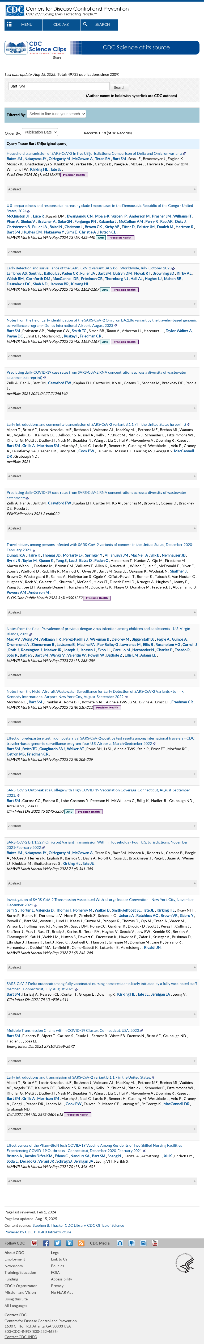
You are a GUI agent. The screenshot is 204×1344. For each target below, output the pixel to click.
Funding (11, 1278)
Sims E (71, 231)
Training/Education (20, 1272)
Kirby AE (111, 226)
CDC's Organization (21, 1285)
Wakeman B (99, 638)
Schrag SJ (64, 1160)
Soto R (12, 654)
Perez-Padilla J (75, 638)
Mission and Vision (20, 1291)
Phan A (13, 221)
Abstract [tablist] (14, 188)
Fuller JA (39, 226)
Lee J (73, 560)
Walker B (102, 909)
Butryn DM (122, 272)
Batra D (85, 560)
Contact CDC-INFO (21, 1336)
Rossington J (31, 649)
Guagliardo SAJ (52, 748)
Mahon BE (172, 278)
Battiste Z (114, 654)
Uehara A (126, 915)
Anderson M (139, 215)
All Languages (16, 1305)
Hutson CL (107, 231)
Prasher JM (161, 215)
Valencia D (45, 909)
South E (35, 272)
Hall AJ (136, 278)
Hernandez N (143, 649)
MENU (26, 25)
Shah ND (40, 283)
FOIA (55, 1272)
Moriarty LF (73, 554)
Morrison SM (48, 445)
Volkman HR (50, 638)
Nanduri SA (80, 1155)
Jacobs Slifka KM (38, 1155)
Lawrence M (130, 644)
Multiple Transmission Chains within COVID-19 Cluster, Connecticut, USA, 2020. (73, 1030)
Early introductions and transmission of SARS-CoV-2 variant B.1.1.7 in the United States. (79, 1076)
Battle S (26, 654)
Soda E (12, 1160)
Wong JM (30, 638)
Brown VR (168, 915)
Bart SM (119, 158)
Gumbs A (179, 638)
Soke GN (65, 221)
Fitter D (128, 226)
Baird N (55, 226)
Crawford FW (59, 382)
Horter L (26, 909)
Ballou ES (51, 272)
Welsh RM (15, 278)
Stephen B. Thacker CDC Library (59, 1224)
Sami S (12, 909)
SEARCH (102, 25)
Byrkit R (13, 560)
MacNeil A (139, 554)
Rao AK (166, 221)
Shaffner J (178, 570)
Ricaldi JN (152, 947)
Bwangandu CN (80, 215)
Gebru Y (186, 915)
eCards (144, 1244)
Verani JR (46, 1160)
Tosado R (182, 649)
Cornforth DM (38, 278)
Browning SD (163, 272)
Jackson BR (59, 283)
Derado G (28, 1160)
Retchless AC (147, 915)
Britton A (14, 1155)
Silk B (154, 554)
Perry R (151, 221)
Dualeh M (165, 226)
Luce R (38, 215)
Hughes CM (32, 231)
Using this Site (16, 1298)
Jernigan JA (160, 993)
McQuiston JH (19, 215)
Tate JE (55, 168)
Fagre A (163, 638)
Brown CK (93, 226)
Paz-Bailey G (107, 644)
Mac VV (13, 638)
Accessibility (61, 1278)
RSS (80, 1244)
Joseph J (71, 649)
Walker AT (75, 748)
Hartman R (184, 226)
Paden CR (70, 272)
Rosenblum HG (167, 644)
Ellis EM (131, 654)
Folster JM (146, 226)
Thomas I (63, 909)
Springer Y (93, 554)
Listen (120, 1244)
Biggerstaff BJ (142, 638)
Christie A (87, 231)
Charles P (164, 649)
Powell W (96, 654)
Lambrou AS (17, 272)
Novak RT (142, 272)
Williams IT (182, 215)
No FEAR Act (62, 1291)
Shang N (114, 1155)
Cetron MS (15, 753)
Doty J (180, 221)
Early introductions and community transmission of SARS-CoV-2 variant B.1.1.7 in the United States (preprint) (96, 423)
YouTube (157, 1244)
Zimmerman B (42, 644)
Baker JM (14, 158)
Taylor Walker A (179, 330)
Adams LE (148, 654)
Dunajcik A (16, 554)
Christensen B (18, 226)
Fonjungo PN (85, 221)
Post (69, 1244)
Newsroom (14, 1265)
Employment (15, 1258)
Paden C (101, 560)
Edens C (61, 1155)
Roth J (13, 649)
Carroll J (189, 644)
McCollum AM (131, 221)
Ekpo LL (103, 649)
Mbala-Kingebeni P (111, 215)
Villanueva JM (116, 554)
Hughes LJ (153, 278)
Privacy (57, 1285)
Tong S (61, 560)
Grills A (28, 445)
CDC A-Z (61, 25)
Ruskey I (70, 335)
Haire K (33, 554)
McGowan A (82, 158)
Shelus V (28, 221)
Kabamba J (107, 221)
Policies (57, 1265)
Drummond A (18, 644)
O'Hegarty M (59, 158)
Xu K (168, 1155)
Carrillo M (121, 649)
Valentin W (76, 654)
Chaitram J (73, 226)
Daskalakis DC (19, 283)
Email (34, 1244)
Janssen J (87, 649)
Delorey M (120, 638)
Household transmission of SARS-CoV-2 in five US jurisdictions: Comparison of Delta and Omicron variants (94, 153)
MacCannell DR (66, 278)
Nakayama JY (35, 158)
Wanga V (57, 654)
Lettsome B (66, 644)
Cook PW (86, 450)
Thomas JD (51, 554)
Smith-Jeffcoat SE (126, 909)
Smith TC (79, 330)
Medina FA (86, 644)
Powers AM (16, 592)
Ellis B (148, 644)
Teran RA (102, 158)
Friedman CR (92, 278)
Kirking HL (39, 168)
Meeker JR (52, 649)
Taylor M (29, 560)
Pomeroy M (82, 909)
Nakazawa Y (54, 231)
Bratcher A (46, 221)
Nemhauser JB (173, 554)
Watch (132, 1244)
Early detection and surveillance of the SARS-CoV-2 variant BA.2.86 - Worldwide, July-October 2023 (89, 267)
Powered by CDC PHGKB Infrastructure (38, 1231)
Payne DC (15, 335)
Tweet (58, 1244)
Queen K (46, 560)
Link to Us (59, 1258)
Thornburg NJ (116, 278)
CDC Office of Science (105, 1224)
